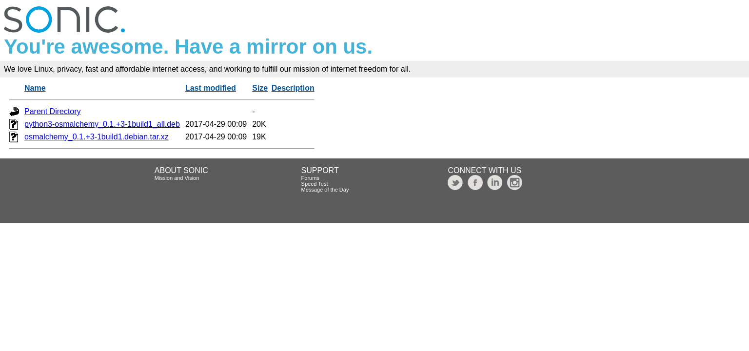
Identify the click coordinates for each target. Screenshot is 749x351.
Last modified (210, 88)
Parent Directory (52, 111)
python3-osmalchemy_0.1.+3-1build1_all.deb (102, 124)
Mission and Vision (177, 178)
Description (293, 88)
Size (260, 88)
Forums (310, 178)
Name (35, 88)
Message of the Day (325, 190)
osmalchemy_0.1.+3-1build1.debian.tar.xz (96, 137)
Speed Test (314, 184)
